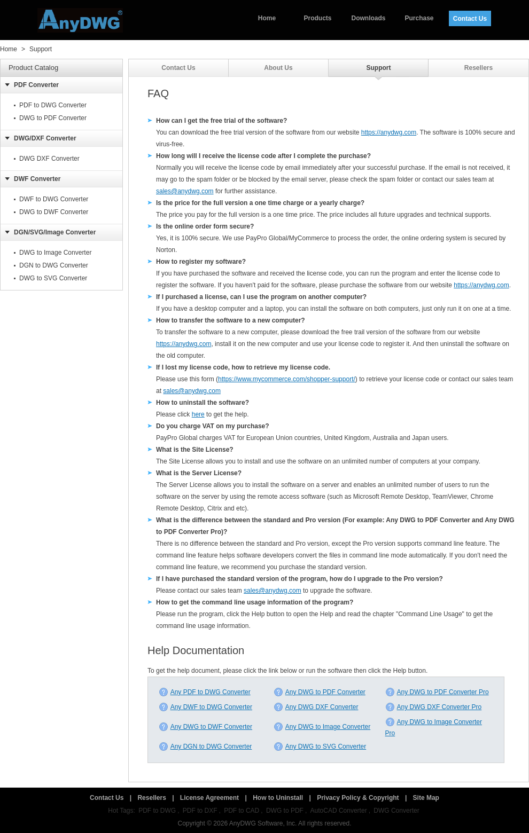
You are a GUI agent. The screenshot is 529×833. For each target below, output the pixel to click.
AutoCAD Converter (338, 810)
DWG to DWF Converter (53, 212)
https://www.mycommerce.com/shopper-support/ (286, 379)
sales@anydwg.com (185, 191)
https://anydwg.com (388, 132)
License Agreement (209, 797)
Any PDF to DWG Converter (205, 692)
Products (317, 18)
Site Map (426, 797)
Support (40, 49)
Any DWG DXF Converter (316, 707)
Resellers (478, 68)
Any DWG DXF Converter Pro (433, 707)
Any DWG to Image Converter (322, 726)
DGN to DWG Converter (53, 265)
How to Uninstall (278, 797)
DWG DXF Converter (49, 158)
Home (267, 18)
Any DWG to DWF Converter (205, 726)
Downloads (368, 18)
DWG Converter (396, 810)
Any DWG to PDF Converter (319, 692)
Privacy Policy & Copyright (358, 797)
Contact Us (470, 18)
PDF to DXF (200, 810)
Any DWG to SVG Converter (320, 746)
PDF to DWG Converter (53, 105)
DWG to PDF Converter (53, 118)
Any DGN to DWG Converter (205, 746)
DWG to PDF (285, 810)
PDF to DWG (157, 810)
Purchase (418, 18)
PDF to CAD (241, 810)
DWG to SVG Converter (53, 278)
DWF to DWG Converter (53, 199)
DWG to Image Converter (55, 252)
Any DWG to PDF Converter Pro (437, 692)
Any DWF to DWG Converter (205, 707)
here (198, 414)
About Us (278, 68)
